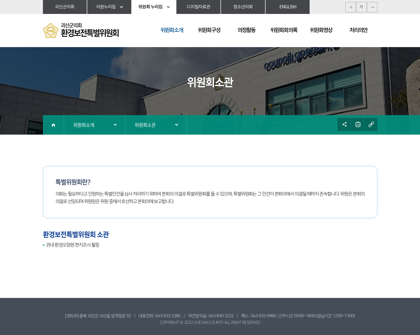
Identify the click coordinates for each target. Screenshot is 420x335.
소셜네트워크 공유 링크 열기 (344, 124)
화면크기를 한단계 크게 (350, 7)
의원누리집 (106, 6)
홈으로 (53, 125)
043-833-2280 (167, 316)
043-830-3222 (221, 316)
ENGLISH (287, 6)
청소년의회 (243, 6)
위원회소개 (83, 124)
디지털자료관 (198, 6)
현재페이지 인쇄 (357, 124)
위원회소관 (145, 124)
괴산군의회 (64, 6)
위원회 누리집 (150, 6)
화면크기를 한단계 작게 (372, 7)
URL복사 (370, 124)
